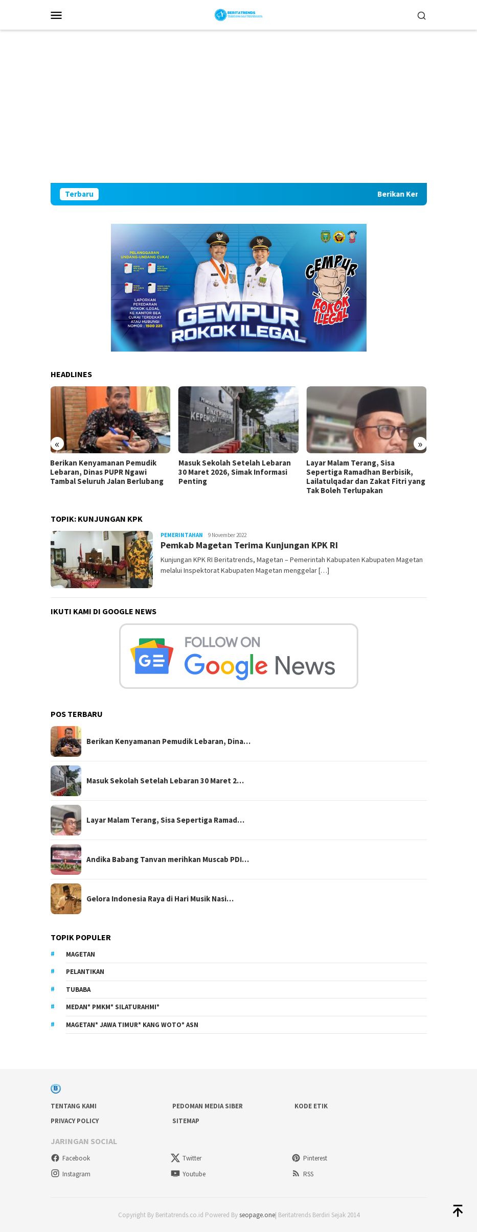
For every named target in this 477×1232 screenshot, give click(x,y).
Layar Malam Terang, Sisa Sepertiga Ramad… (165, 820)
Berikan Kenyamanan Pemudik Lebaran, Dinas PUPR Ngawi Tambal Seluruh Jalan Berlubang (107, 472)
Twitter (186, 1158)
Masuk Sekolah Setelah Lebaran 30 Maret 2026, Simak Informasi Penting (234, 472)
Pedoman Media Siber (207, 1106)
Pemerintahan (182, 535)
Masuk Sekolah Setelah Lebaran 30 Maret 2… (165, 780)
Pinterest (309, 1158)
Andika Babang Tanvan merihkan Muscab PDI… (167, 859)
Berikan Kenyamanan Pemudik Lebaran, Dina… (168, 741)
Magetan (80, 954)
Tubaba (78, 989)
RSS (302, 1174)
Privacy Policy (75, 1121)
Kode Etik (311, 1106)
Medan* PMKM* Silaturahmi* (113, 1007)
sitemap (185, 1121)
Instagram (70, 1174)
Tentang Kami (74, 1106)
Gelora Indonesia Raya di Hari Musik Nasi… (160, 898)
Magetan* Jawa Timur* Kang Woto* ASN (132, 1024)
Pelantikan (85, 971)
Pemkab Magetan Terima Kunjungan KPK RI (249, 545)
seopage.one (257, 1215)
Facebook (70, 1158)
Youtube (188, 1174)
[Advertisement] (239, 106)
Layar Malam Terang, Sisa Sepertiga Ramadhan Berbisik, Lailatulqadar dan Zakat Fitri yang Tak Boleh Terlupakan (365, 476)
